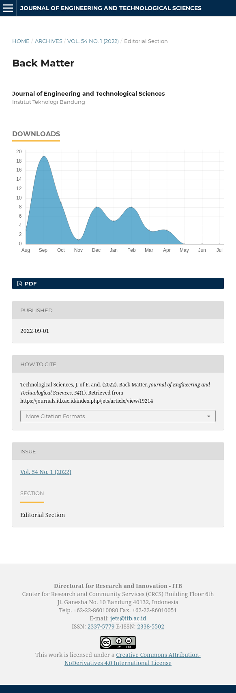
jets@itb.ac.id (128, 618)
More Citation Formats (55, 416)
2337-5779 (101, 626)
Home (21, 41)
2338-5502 (150, 626)
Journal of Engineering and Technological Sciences (111, 8)
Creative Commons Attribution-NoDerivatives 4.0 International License (132, 659)
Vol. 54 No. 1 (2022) (93, 41)
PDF (29, 283)
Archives (48, 41)
